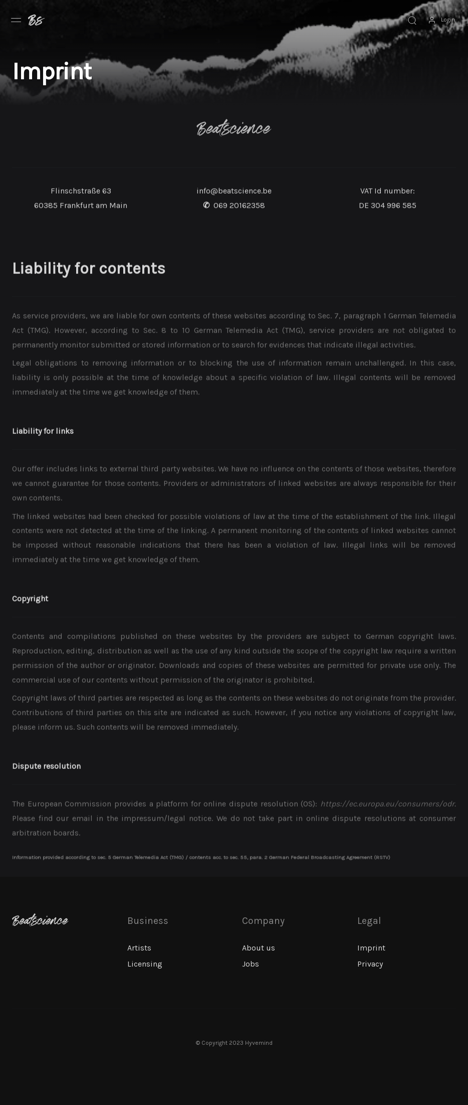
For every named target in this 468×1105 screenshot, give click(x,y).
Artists (139, 948)
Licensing (144, 964)
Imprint (371, 948)
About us (258, 948)
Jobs (250, 964)
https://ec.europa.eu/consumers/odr (387, 823)
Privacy (370, 964)
